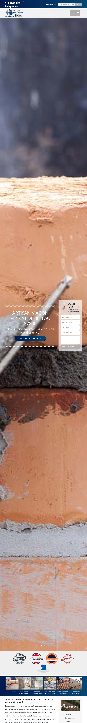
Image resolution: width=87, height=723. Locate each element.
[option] (43, 361)
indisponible (13, 2)
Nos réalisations (30, 338)
